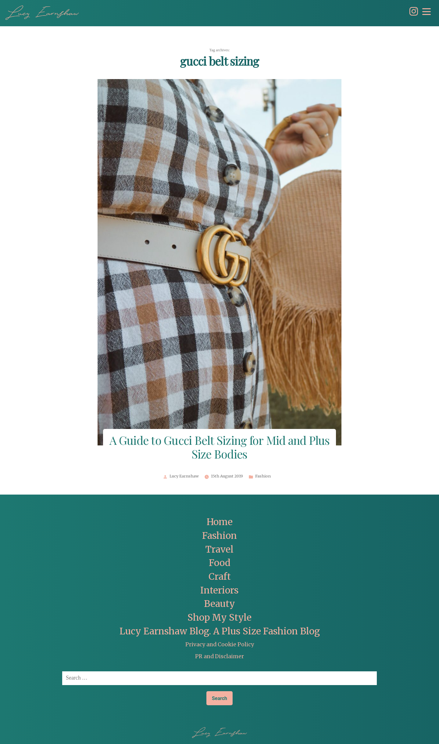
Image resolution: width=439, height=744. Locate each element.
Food (219, 562)
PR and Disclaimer (219, 656)
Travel (219, 549)
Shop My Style (219, 617)
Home (220, 522)
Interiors (219, 590)
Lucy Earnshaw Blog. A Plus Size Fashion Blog (220, 631)
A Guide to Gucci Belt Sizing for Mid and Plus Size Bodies (219, 448)
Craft (220, 576)
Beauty (219, 603)
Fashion (263, 476)
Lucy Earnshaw (184, 476)
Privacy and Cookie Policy (219, 644)
